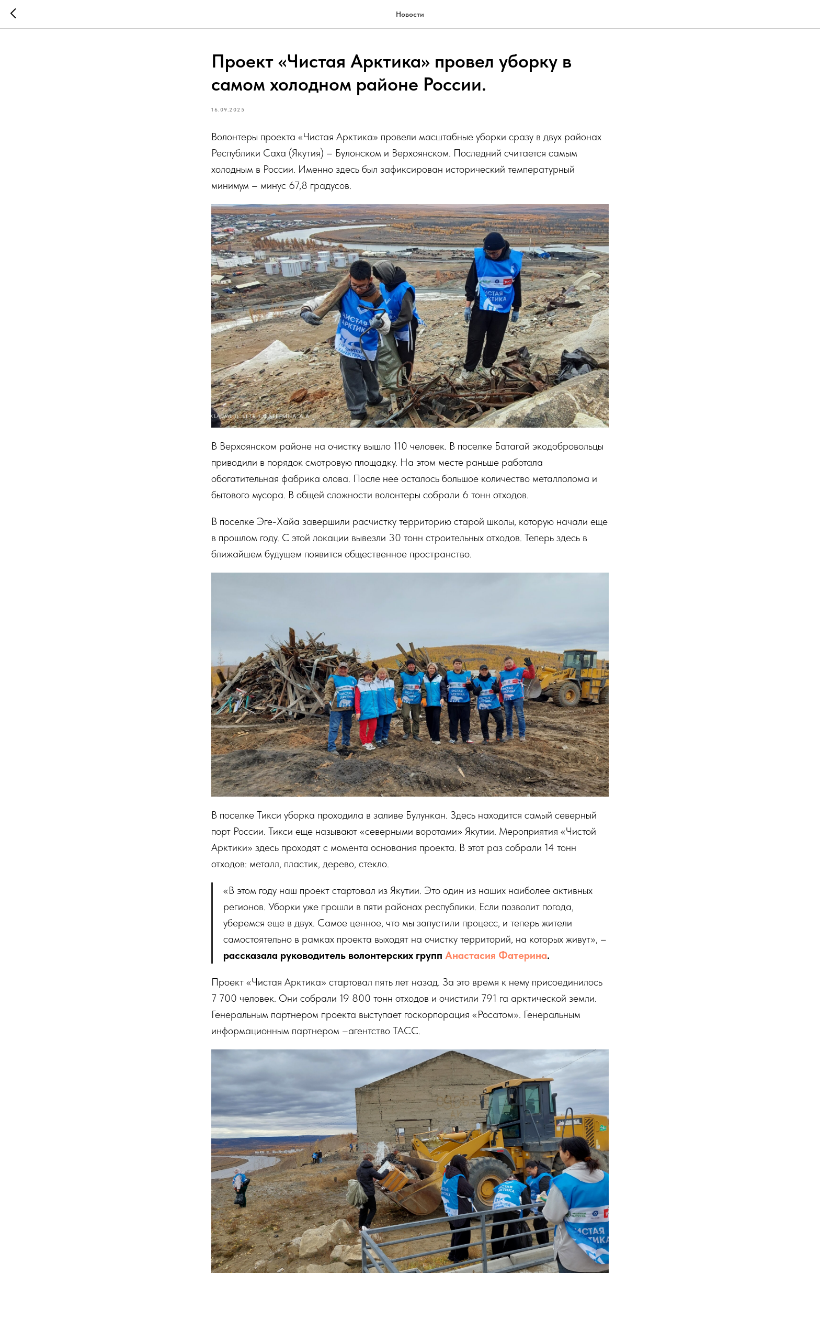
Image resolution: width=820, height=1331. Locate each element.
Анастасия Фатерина (496, 955)
